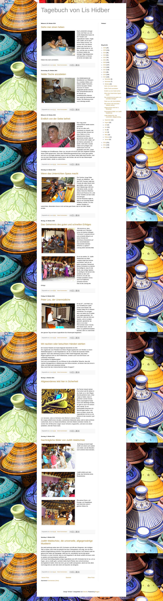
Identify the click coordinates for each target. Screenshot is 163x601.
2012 (104, 145)
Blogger (97, 591)
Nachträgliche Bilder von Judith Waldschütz (63, 440)
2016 (104, 72)
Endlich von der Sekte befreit (55, 118)
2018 (104, 67)
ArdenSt (85, 591)
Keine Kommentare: (62, 65)
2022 (104, 57)
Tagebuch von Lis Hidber (75, 10)
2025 (104, 50)
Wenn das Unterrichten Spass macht (59, 173)
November (108, 81)
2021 (104, 60)
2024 (104, 52)
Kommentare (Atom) (53, 580)
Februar (107, 137)
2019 (104, 65)
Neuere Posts (45, 577)
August (107, 122)
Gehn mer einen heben (52, 27)
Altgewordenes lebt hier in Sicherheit (59, 381)
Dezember (108, 79)
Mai (106, 130)
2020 (104, 62)
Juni (106, 127)
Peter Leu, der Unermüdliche (55, 299)
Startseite (68, 577)
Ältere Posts (91, 577)
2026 (104, 48)
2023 (104, 55)
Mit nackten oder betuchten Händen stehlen (63, 344)
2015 (104, 74)
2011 (104, 147)
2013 (104, 142)
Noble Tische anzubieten (53, 74)
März (106, 134)
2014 (104, 77)
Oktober (107, 84)
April (106, 132)
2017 (104, 69)
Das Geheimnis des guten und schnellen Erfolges (66, 224)
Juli (106, 125)
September (108, 120)
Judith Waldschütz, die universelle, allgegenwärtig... (113, 116)
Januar (107, 139)
